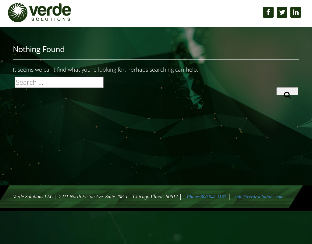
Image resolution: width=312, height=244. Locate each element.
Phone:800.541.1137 (205, 196)
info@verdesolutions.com (260, 196)
